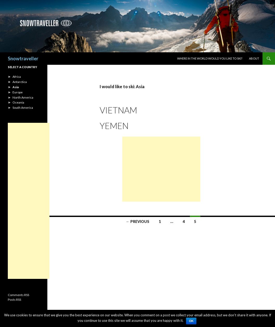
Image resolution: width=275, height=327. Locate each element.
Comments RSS (18, 295)
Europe (17, 92)
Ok (191, 321)
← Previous (137, 221)
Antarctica (19, 82)
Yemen (114, 125)
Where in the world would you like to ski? (209, 58)
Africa (16, 77)
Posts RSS (14, 300)
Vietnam (118, 110)
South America (22, 108)
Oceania (18, 102)
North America (22, 97)
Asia (15, 87)
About (254, 58)
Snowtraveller (23, 58)
